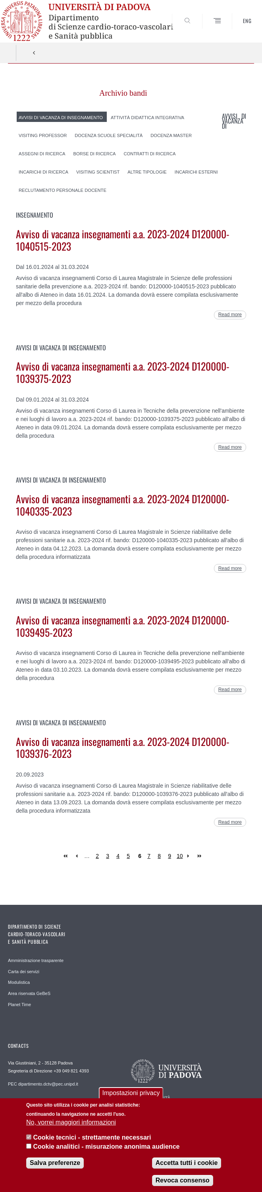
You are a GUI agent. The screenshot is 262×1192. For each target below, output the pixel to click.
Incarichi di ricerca (43, 172)
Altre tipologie (146, 172)
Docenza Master (171, 135)
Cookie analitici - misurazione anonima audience (106, 1149)
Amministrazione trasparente (36, 960)
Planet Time (19, 1004)
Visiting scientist (97, 172)
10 (180, 856)
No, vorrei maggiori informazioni (71, 1125)
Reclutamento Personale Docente (62, 189)
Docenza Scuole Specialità (109, 135)
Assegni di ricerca (42, 153)
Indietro (34, 53)
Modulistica (19, 982)
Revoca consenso (183, 1183)
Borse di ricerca (94, 153)
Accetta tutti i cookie (187, 1166)
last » (200, 856)
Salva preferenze (55, 1166)
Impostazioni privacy (131, 1096)
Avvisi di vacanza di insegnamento (61, 117)
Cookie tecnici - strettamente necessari (92, 1140)
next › (190, 856)
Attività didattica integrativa (147, 117)
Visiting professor (43, 135)
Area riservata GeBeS (29, 993)
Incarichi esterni (196, 172)
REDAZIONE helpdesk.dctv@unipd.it (44, 1101)
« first (66, 856)
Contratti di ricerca (149, 153)
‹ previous (76, 856)
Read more (230, 314)
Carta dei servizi (23, 971)
